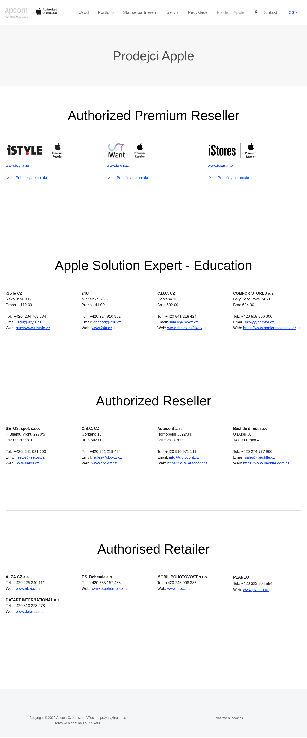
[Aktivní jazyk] (293, 12)
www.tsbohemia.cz (108, 590)
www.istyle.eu (17, 166)
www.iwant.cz (118, 166)
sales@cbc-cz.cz (183, 323)
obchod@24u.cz (107, 323)
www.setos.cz (27, 464)
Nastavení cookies (229, 719)
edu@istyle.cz (29, 323)
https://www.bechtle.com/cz (266, 464)
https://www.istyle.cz (33, 329)
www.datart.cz (28, 613)
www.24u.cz (102, 329)
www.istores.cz (220, 166)
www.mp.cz (177, 590)
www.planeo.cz (256, 591)
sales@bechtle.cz (260, 458)
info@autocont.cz (184, 458)
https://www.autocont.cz (187, 464)
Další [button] (270, 12)
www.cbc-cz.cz (104, 464)
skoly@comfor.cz (259, 323)
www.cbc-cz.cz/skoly (184, 329)
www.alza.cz (26, 590)
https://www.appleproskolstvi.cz (269, 329)
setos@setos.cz (31, 458)
